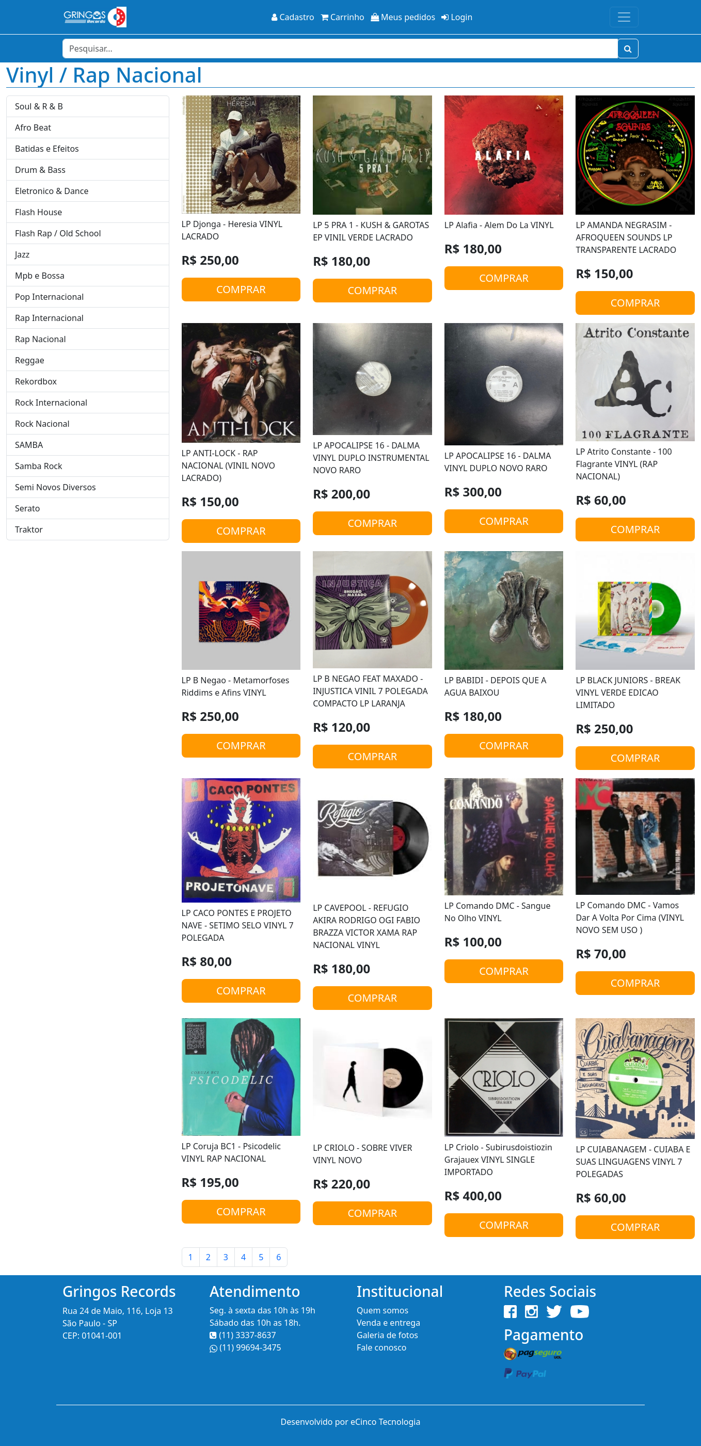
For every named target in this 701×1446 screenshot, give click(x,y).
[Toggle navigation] (624, 17)
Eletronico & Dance (51, 191)
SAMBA (29, 445)
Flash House (38, 212)
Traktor (29, 529)
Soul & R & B (39, 106)
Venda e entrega (388, 1322)
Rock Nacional (42, 423)
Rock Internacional (51, 402)
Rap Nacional (40, 339)
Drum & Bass (40, 169)
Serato (27, 508)
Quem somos (382, 1310)
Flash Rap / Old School (58, 233)
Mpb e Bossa (40, 275)
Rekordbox (36, 381)
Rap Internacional (49, 318)
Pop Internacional (49, 296)
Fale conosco (382, 1347)
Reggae (29, 360)
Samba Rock (38, 466)
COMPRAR (241, 289)
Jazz (22, 254)
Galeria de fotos (387, 1335)
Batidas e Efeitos (47, 148)
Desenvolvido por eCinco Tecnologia (351, 1421)
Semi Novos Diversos (55, 487)
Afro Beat (33, 127)
